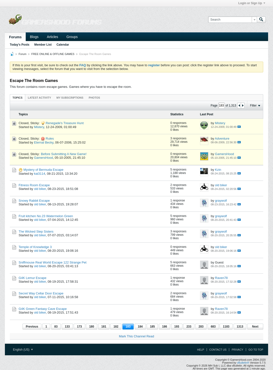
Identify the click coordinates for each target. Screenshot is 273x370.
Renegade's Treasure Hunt (65, 123)
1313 (240, 326)
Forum (22, 54)
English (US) (23, 349)
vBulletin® (243, 362)
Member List (43, 44)
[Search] (232, 19)
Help (200, 349)
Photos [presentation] (94, 97)
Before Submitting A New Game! (63, 154)
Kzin (218, 170)
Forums (15, 37)
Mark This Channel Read (136, 336)
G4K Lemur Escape (32, 278)
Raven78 (221, 278)
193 (176, 326)
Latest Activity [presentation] (39, 97)
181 (103, 326)
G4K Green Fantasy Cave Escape (43, 309)
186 (164, 326)
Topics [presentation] (17, 97)
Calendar (63, 44)
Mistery (39, 127)
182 (115, 326)
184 (140, 326)
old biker (40, 189)
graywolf (221, 200)
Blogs (34, 37)
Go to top (256, 349)
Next (255, 326)
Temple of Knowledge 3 (35, 247)
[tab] (17, 97)
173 (79, 326)
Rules (50, 138)
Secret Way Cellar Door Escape (41, 293)
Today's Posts (19, 44)
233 (188, 326)
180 (91, 326)
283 (201, 326)
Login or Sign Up (251, 3)
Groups (72, 37)
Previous (32, 326)
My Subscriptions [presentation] (70, 97)
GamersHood (43, 157)
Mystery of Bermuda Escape (43, 170)
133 (67, 326)
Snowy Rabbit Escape (34, 200)
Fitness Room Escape (34, 185)
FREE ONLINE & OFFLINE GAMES (52, 54)
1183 (226, 326)
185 (152, 326)
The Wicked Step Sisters (36, 231)
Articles (52, 37)
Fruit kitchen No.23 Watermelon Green (46, 216)
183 (128, 326)
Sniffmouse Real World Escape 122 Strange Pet (52, 262)
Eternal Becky (43, 142)
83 (56, 326)
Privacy (237, 349)
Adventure (222, 138)
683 (213, 326)
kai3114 (39, 173)
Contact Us (218, 349)
